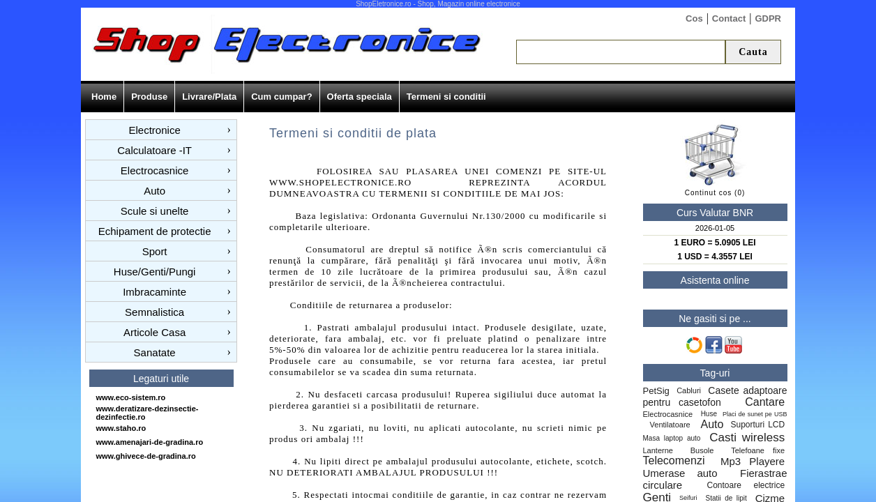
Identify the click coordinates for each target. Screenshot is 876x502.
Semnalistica (154, 312)
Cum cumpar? (281, 96)
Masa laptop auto (672, 438)
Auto (154, 191)
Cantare (765, 402)
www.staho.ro (121, 428)
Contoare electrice (746, 485)
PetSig (656, 391)
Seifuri (688, 497)
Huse (709, 414)
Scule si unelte (155, 211)
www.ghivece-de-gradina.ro (146, 456)
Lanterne (658, 450)
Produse (149, 96)
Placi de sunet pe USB (755, 414)
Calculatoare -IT (154, 150)
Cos (694, 18)
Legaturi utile (161, 378)
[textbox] (620, 52)
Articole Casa (154, 332)
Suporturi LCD (757, 424)
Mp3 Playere (752, 461)
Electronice (155, 130)
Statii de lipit (726, 498)
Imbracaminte (154, 292)
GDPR (768, 18)
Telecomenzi (674, 460)
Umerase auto (680, 473)
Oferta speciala (359, 96)
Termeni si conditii (446, 96)
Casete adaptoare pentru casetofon (715, 396)
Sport (154, 251)
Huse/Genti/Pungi (155, 271)
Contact (729, 18)
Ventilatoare (672, 424)
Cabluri (689, 390)
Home (103, 96)
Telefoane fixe (758, 450)
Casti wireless (747, 437)
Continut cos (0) (715, 193)
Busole (702, 450)
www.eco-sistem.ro (131, 397)
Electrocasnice (155, 170)
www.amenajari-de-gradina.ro (150, 442)
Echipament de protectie (154, 231)
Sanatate (155, 352)
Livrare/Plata (209, 96)
